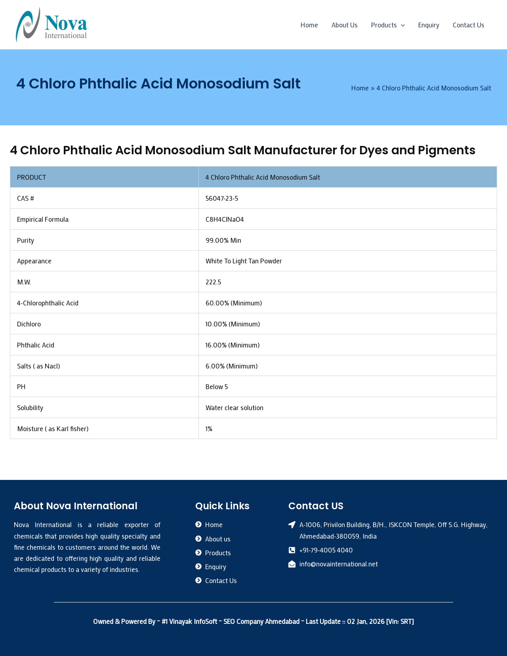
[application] (401, 24)
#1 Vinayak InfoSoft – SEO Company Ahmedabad (231, 621)
